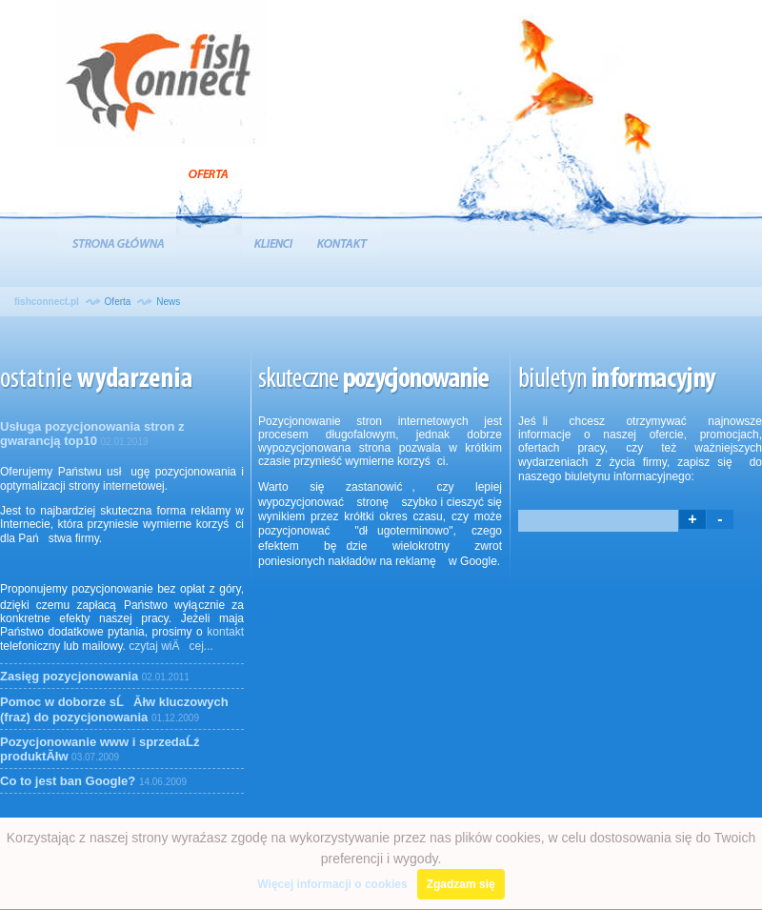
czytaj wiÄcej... (171, 646)
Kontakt (343, 241)
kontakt (225, 631)
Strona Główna (116, 241)
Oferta (209, 194)
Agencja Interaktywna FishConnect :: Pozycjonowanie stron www (162, 77)
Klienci (274, 241)
